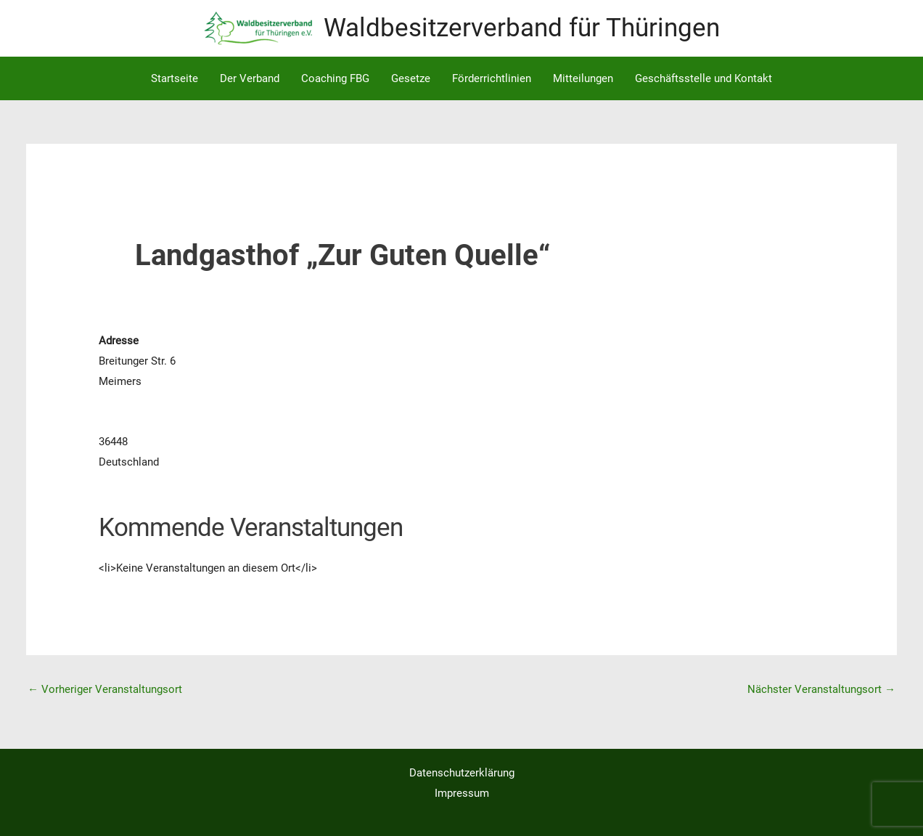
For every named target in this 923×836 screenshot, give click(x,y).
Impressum (462, 793)
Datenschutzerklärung (461, 772)
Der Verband (249, 78)
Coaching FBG (335, 78)
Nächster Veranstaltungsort (821, 689)
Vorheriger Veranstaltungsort (105, 689)
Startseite (174, 78)
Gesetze (410, 78)
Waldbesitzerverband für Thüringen (522, 28)
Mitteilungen (583, 78)
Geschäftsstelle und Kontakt (703, 78)
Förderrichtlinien (491, 78)
